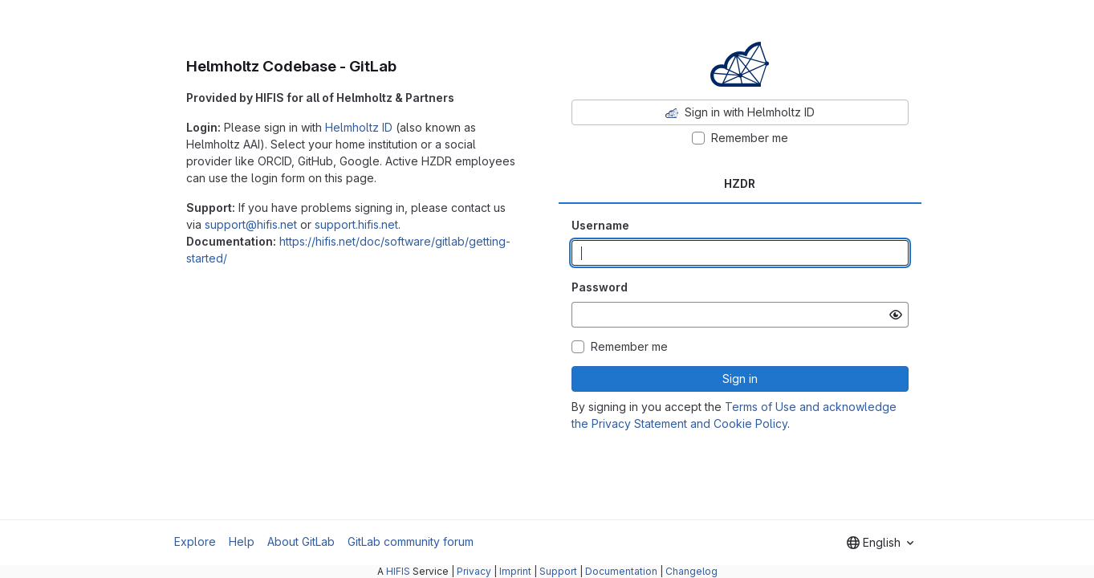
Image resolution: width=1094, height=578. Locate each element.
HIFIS (398, 571)
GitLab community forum (411, 541)
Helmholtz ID (358, 127)
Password (599, 287)
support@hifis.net (251, 224)
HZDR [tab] (739, 183)
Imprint (515, 571)
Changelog (691, 571)
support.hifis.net (356, 224)
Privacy (474, 571)
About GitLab (301, 541)
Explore (195, 541)
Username (600, 225)
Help (241, 541)
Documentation (621, 571)
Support (558, 571)
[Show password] (896, 315)
